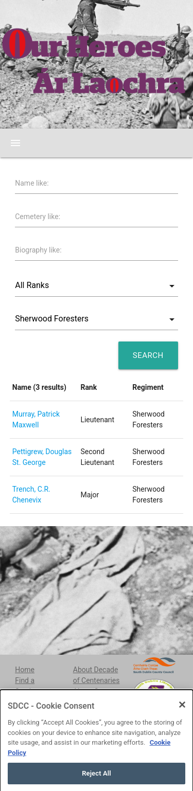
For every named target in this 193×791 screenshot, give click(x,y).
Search (148, 355)
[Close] (182, 719)
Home (24, 670)
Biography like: (38, 250)
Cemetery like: (37, 216)
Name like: (31, 183)
